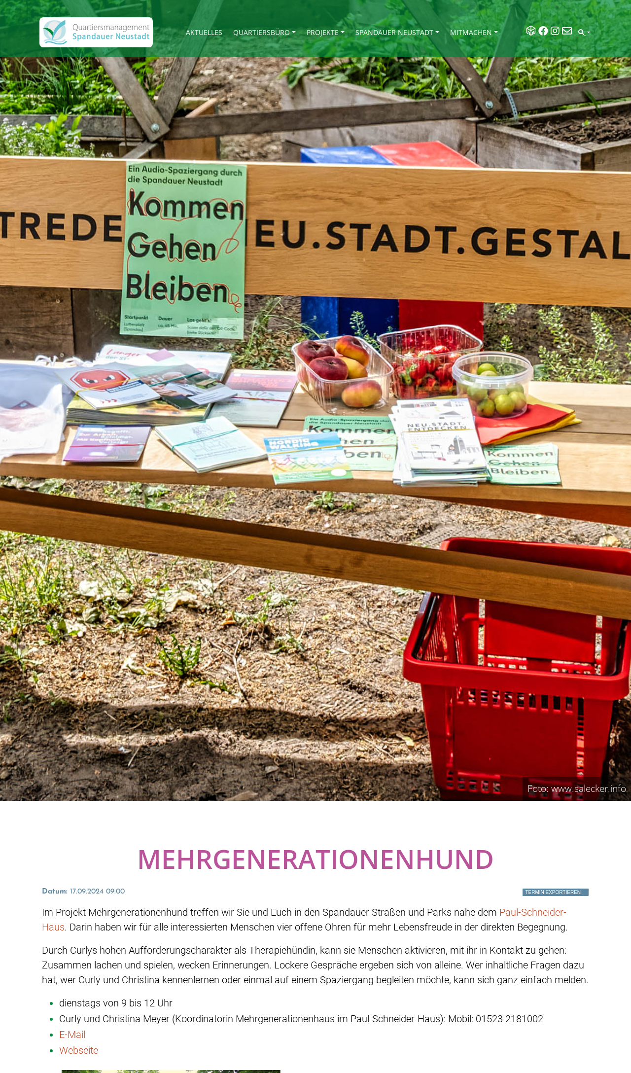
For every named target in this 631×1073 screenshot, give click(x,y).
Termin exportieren (553, 892)
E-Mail (72, 1034)
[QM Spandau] (96, 32)
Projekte (323, 32)
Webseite (78, 1050)
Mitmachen (471, 32)
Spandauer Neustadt (394, 32)
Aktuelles (204, 32)
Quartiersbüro (261, 32)
